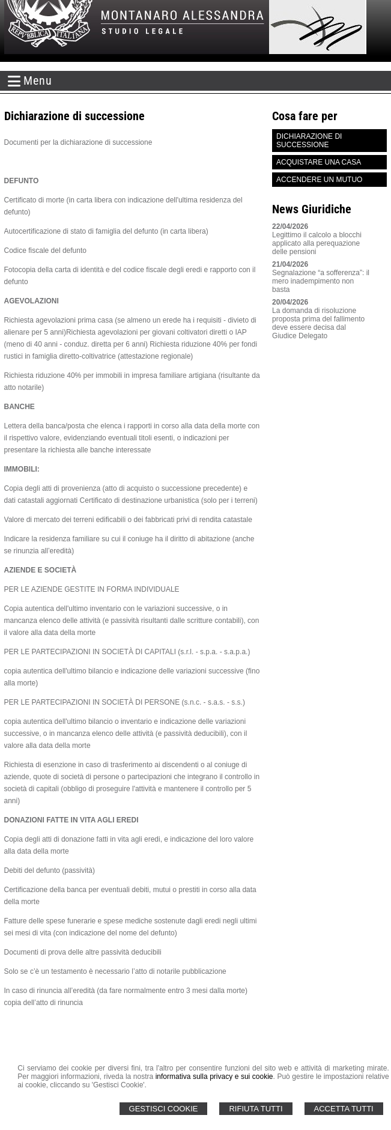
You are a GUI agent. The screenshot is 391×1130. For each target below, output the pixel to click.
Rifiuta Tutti (255, 1108)
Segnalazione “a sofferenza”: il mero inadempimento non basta (320, 281)
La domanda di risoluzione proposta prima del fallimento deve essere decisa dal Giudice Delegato (318, 323)
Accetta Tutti (344, 1108)
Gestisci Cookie (163, 1108)
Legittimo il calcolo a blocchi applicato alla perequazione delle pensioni (317, 243)
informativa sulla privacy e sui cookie (214, 1076)
